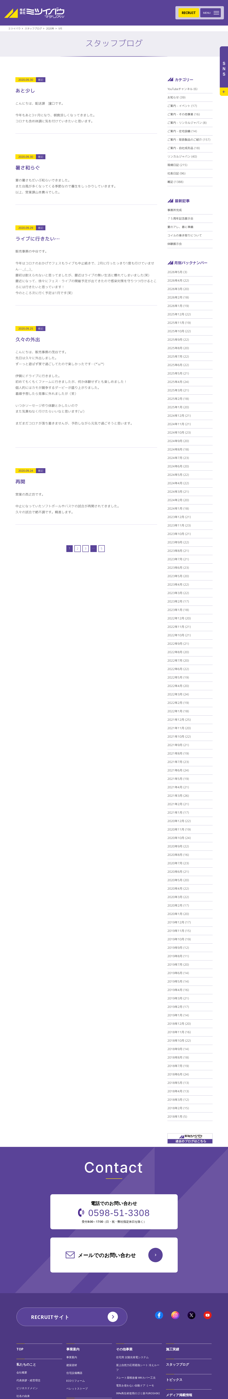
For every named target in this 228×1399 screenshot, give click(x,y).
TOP (19, 1349)
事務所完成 (174, 210)
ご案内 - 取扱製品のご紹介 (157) (188, 140)
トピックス (174, 1379)
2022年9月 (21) (178, 644)
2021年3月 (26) (178, 796)
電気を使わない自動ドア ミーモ (135, 1385)
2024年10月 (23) (179, 432)
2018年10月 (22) (179, 1040)
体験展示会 (174, 244)
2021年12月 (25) (179, 720)
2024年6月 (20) (178, 466)
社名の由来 (23, 1396)
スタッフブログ (177, 1364)
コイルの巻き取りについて (184, 235)
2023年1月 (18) (178, 610)
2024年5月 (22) (178, 475)
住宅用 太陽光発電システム (132, 1357)
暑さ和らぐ (27, 167)
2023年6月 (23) (178, 568)
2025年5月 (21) (178, 373)
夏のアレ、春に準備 (180, 227)
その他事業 (124, 1349)
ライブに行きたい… (37, 238)
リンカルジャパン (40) (182, 156)
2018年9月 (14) (178, 1049)
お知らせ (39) (176, 97)
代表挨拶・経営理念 (28, 1380)
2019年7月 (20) (178, 964)
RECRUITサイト (50, 1317)
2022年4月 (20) (178, 686)
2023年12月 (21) (179, 517)
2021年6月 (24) (178, 770)
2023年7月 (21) (178, 559)
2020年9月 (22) (178, 846)
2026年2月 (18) (178, 297)
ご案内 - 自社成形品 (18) (183, 148)
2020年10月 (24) (179, 838)
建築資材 (71, 1365)
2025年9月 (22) (178, 340)
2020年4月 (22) (178, 888)
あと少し (25, 90)
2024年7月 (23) (178, 458)
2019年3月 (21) (178, 998)
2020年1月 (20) (178, 914)
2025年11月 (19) (179, 323)
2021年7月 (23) (178, 762)
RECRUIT (189, 13)
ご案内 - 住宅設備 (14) (182, 131)
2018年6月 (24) (178, 1074)
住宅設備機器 (74, 1373)
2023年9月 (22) (178, 542)
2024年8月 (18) (178, 449)
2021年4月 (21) (178, 787)
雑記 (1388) (175, 182)
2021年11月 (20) (179, 728)
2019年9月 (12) (178, 948)
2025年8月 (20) (178, 348)
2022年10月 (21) (179, 635)
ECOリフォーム (75, 1381)
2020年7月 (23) (178, 863)
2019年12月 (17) (179, 922)
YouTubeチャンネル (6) (182, 89)
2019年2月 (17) (178, 1007)
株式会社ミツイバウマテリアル (34, 13)
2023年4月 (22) (178, 584)
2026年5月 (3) (177, 272)
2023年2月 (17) (178, 601)
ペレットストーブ (77, 1388)
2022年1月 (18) (178, 711)
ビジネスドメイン (27, 1388)
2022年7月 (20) (178, 660)
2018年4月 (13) (178, 1091)
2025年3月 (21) (178, 390)
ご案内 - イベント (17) (182, 106)
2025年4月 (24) (178, 382)
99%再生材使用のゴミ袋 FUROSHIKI (138, 1393)
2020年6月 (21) (178, 872)
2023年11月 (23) (179, 525)
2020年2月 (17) (178, 905)
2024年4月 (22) (178, 483)
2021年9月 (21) (178, 745)
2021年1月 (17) (178, 812)
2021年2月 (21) (178, 804)
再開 (20, 481)
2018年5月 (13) (178, 1083)
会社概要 (21, 1372)
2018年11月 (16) (179, 1032)
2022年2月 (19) (178, 703)
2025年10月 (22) (179, 331)
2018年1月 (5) (177, 1116)
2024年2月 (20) (178, 500)
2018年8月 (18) (178, 1057)
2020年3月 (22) (178, 897)
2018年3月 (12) (178, 1100)
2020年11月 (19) (179, 829)
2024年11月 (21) (179, 424)
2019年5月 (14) (178, 981)
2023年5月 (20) (178, 576)
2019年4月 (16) (178, 990)
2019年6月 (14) (178, 973)
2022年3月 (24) (178, 694)
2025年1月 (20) (178, 407)
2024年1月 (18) (178, 508)
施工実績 (172, 1349)
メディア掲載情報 (179, 1395)
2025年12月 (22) (179, 314)
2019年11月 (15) (179, 931)
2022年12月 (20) (179, 618)
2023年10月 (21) (179, 534)
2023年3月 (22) (178, 593)
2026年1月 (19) (178, 306)
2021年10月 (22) (179, 736)
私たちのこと (26, 1364)
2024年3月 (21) (178, 492)
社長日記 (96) (176, 173)
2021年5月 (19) (178, 779)
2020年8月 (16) (178, 855)
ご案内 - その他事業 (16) (183, 114)
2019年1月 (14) (178, 1015)
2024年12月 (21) (179, 416)
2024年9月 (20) (178, 441)
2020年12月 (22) (179, 821)
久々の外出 (27, 339)
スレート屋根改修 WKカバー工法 (135, 1377)
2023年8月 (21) (178, 551)
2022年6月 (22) (178, 669)
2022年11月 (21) (179, 627)
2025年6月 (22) (178, 365)
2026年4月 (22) (178, 280)
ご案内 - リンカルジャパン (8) (187, 123)
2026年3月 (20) (178, 289)
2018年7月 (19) (178, 1066)
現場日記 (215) (177, 165)
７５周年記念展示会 (180, 218)
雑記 (40, 80)
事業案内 (72, 1349)
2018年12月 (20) (179, 1024)
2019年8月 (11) (178, 956)
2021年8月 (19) (178, 753)
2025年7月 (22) (178, 356)
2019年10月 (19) (179, 939)
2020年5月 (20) (178, 880)
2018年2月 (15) (178, 1108)
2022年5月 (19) (178, 677)
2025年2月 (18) (178, 399)
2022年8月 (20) (178, 652)
